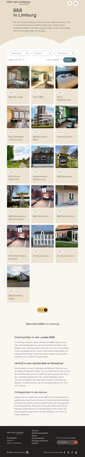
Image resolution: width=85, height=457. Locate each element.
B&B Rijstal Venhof (65, 216)
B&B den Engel (16, 97)
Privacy (34, 435)
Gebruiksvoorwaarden (40, 433)
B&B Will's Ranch (41, 216)
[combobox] (19, 53)
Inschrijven (76, 442)
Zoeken (68, 60)
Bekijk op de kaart (15, 60)
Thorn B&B (38, 97)
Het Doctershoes (41, 256)
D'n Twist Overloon (66, 256)
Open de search (69, 3)
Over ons (35, 430)
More (41, 310)
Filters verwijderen (53, 60)
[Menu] (75, 3)
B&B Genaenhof (64, 177)
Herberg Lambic (65, 137)
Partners (35, 443)
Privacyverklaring (38, 438)
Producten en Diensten (40, 440)
